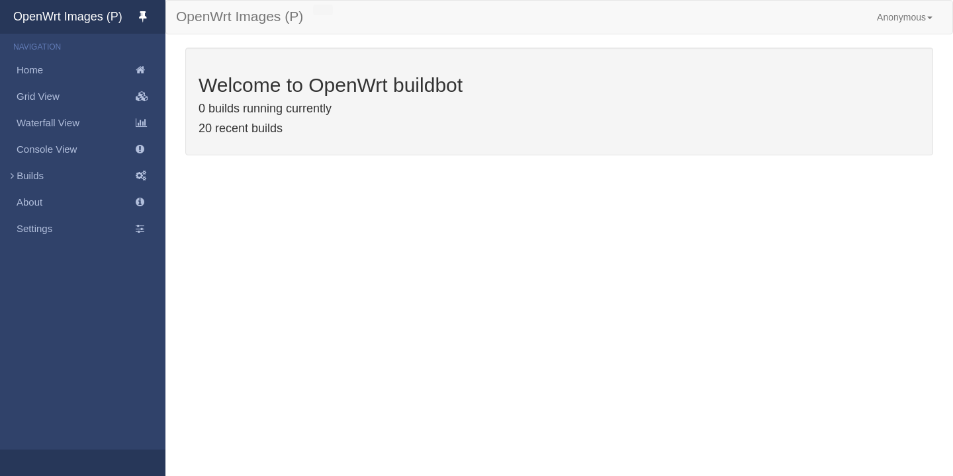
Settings (91, 229)
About (91, 202)
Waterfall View (91, 123)
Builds (82, 176)
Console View (91, 149)
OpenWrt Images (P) (89, 16)
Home (91, 70)
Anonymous (904, 17)
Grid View (91, 96)
